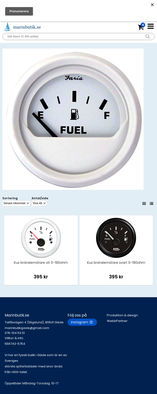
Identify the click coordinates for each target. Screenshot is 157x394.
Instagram (82, 322)
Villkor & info (14, 338)
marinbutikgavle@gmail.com (36, 330)
